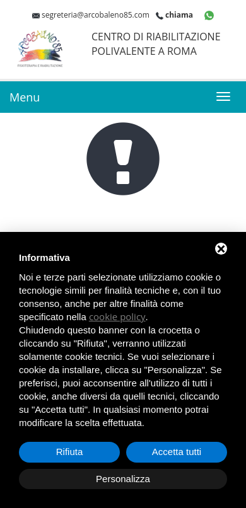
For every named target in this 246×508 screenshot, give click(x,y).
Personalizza (123, 478)
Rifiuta (69, 451)
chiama (179, 14)
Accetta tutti (176, 451)
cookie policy (117, 316)
